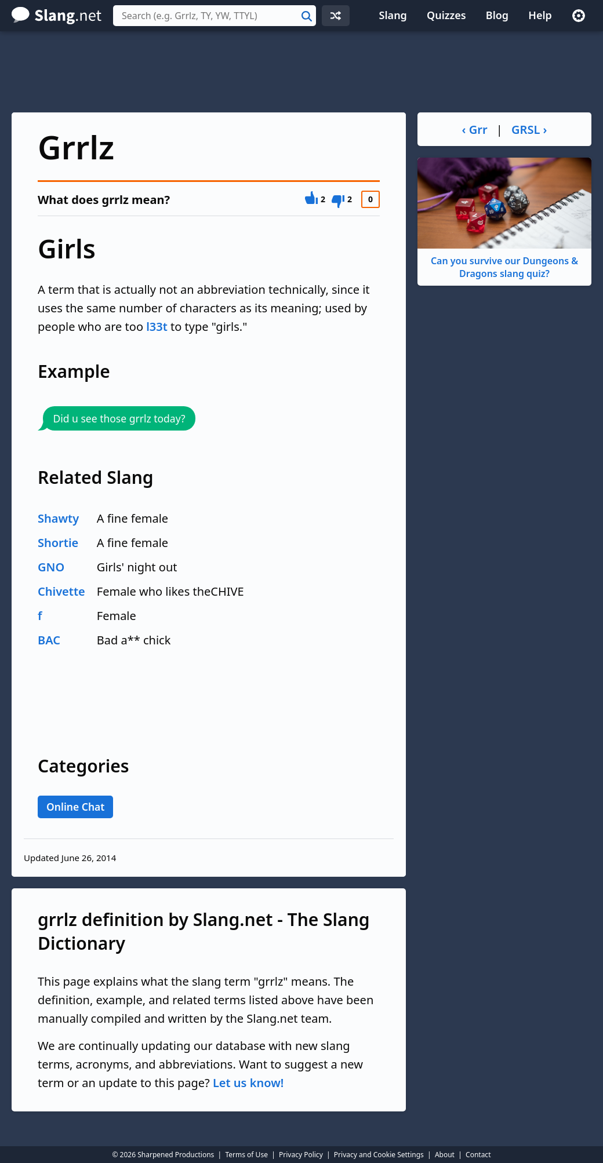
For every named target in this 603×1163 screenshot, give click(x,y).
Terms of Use (246, 1155)
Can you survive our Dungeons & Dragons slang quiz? (504, 219)
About (445, 1155)
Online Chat (75, 807)
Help (540, 15)
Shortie (58, 542)
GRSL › (529, 129)
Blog (497, 15)
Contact (478, 1155)
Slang (393, 15)
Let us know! (248, 1083)
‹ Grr (475, 129)
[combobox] (214, 15)
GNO (51, 567)
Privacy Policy (301, 1155)
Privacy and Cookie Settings (379, 1155)
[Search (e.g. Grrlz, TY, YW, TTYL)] (214, 15)
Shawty (58, 518)
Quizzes (446, 15)
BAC (49, 640)
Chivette (61, 591)
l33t (157, 326)
